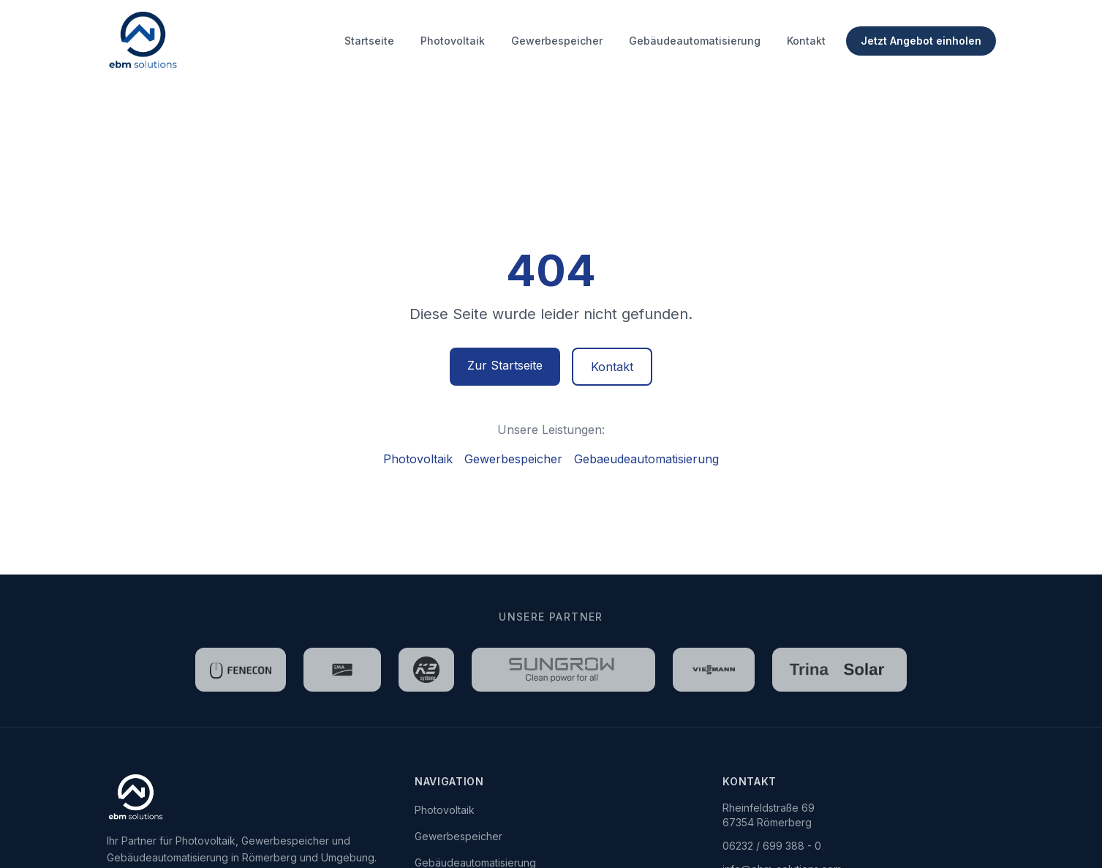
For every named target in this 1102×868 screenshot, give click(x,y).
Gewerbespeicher (557, 40)
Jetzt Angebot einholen (921, 40)
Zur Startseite (505, 365)
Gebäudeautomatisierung (695, 40)
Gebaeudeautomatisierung (646, 459)
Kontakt (806, 40)
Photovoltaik (452, 40)
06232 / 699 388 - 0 (771, 845)
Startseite (369, 40)
